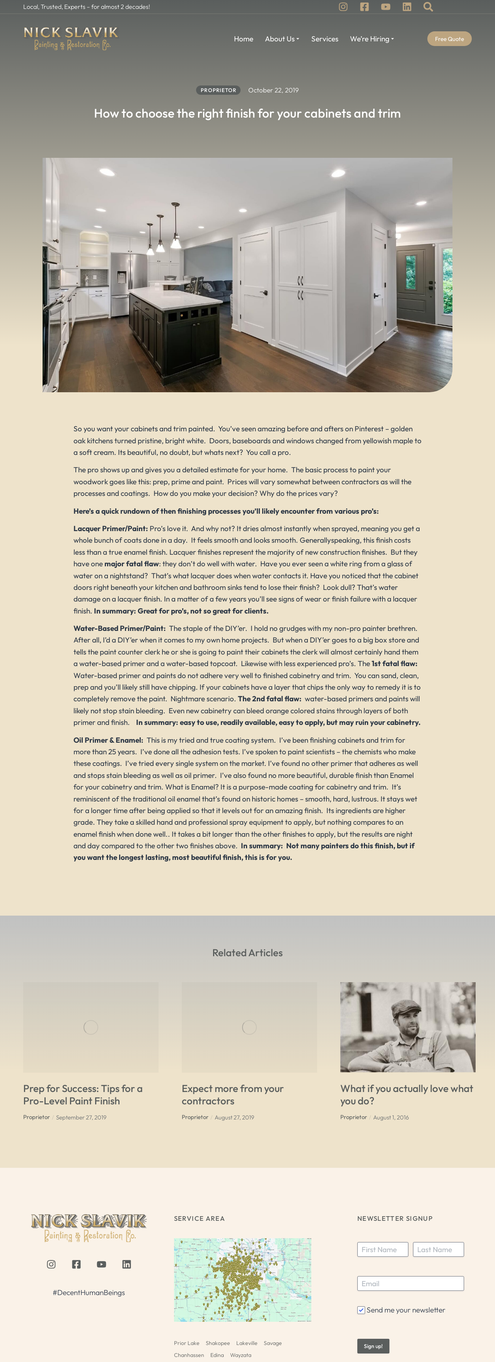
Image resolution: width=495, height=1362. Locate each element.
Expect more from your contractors (233, 1094)
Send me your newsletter (406, 1309)
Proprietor (36, 1117)
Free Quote (449, 39)
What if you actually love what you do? (406, 1094)
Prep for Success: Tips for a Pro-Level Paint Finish (83, 1094)
